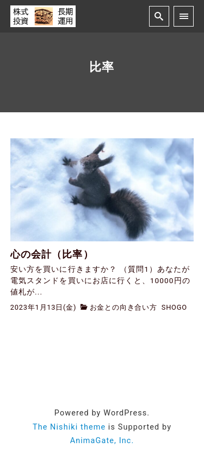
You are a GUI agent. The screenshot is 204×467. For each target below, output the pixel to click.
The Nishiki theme (69, 427)
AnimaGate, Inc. (102, 440)
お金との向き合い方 (123, 307)
